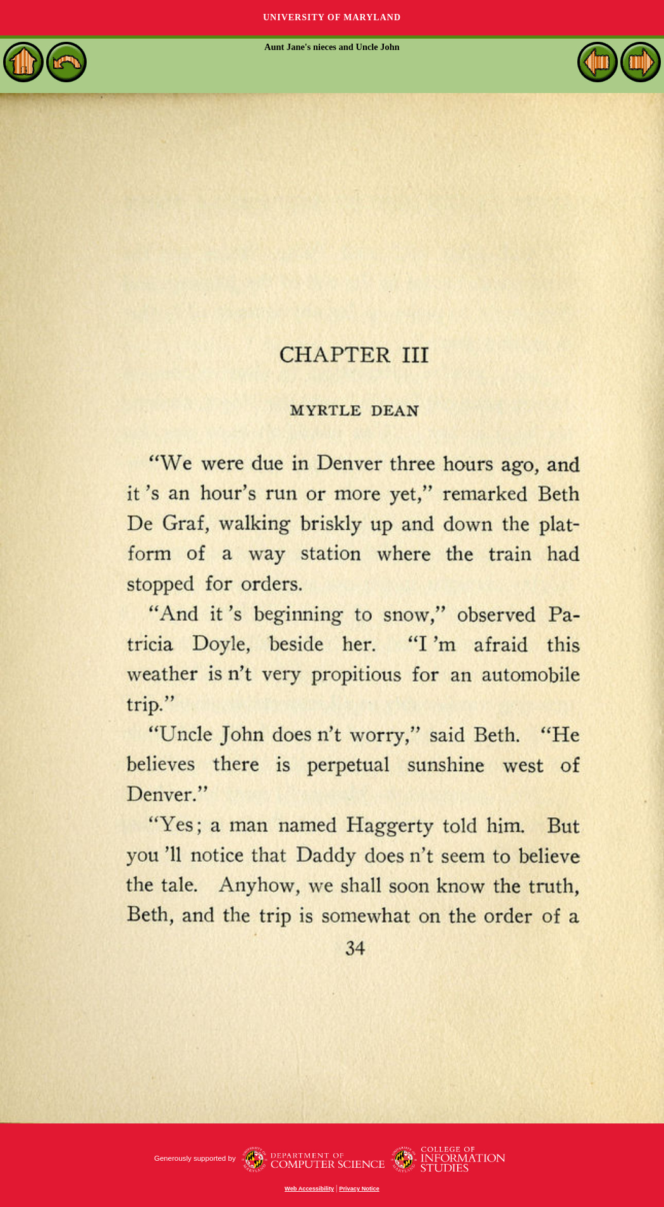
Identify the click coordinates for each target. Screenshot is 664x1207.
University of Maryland (332, 17)
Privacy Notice (359, 1188)
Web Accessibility (309, 1188)
